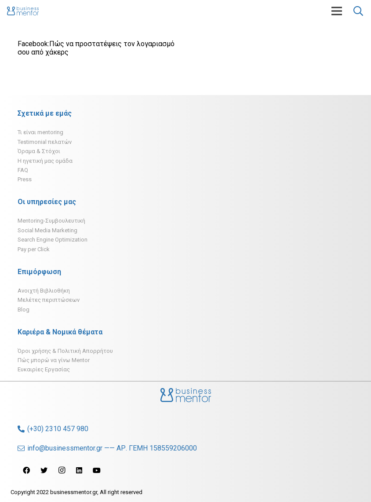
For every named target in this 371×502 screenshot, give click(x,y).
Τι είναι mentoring (40, 132)
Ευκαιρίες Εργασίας (44, 369)
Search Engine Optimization (52, 239)
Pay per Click (34, 249)
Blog (23, 309)
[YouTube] (96, 470)
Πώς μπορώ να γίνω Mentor (54, 360)
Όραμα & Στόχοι (39, 151)
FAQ (23, 170)
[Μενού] (337, 11)
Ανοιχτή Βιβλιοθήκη (44, 290)
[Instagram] (61, 470)
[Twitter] (44, 470)
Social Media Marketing (47, 230)
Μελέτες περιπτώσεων (49, 300)
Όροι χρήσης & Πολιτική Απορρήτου (65, 351)
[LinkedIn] (79, 470)
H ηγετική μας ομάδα (45, 161)
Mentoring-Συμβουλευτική (51, 220)
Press (25, 179)
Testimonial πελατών (45, 142)
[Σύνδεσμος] (23, 11)
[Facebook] (26, 470)
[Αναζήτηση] (358, 11)
